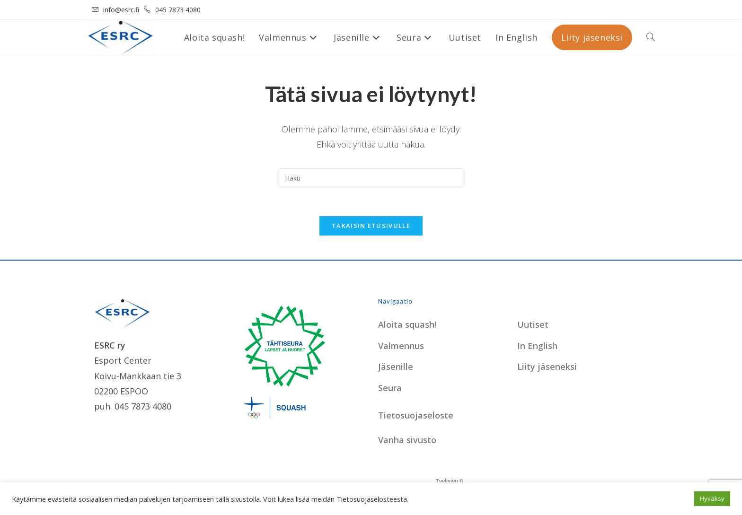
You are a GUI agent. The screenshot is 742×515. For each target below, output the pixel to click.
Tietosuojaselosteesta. (372, 499)
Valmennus (401, 345)
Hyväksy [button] (712, 498)
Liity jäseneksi (547, 366)
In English (537, 345)
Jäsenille (395, 366)
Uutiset (532, 324)
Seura (390, 387)
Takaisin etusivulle (371, 225)
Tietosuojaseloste (415, 415)
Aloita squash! (407, 324)
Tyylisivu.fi (449, 481)
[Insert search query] (371, 177)
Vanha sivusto (407, 439)
